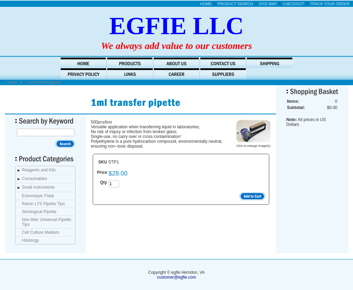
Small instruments (38, 187)
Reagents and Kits (39, 170)
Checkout (293, 4)
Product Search (235, 4)
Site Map (268, 4)
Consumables (34, 178)
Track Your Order (330, 4)
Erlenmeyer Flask (38, 195)
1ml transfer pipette (43, 82)
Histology (30, 240)
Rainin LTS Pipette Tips (43, 203)
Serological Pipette (39, 211)
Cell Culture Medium (41, 232)
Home (206, 4)
